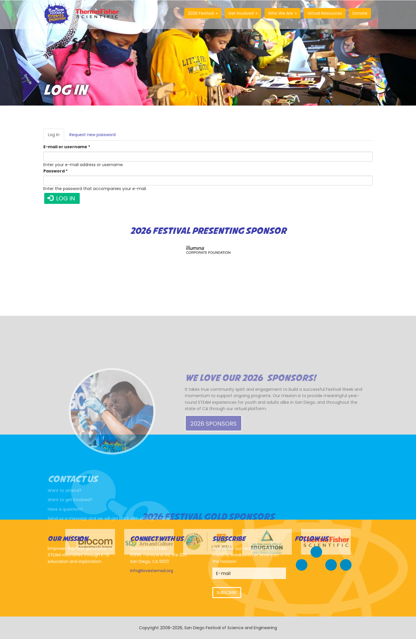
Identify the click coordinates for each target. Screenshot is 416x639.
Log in (56, 136)
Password (55, 171)
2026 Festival (203, 13)
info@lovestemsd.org (151, 571)
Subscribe (227, 592)
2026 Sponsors (213, 450)
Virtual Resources (324, 13)
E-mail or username (66, 147)
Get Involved (243, 13)
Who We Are (282, 13)
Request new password (92, 135)
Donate (359, 13)
